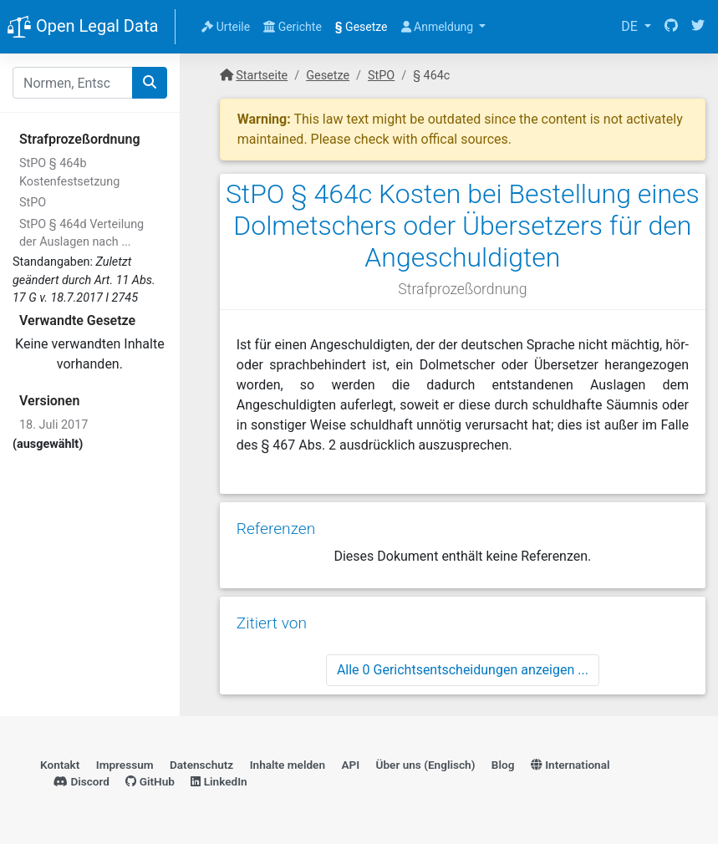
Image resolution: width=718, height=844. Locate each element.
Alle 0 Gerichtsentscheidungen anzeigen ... (462, 670)
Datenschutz (201, 764)
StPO (32, 203)
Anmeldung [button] (438, 26)
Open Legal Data (82, 27)
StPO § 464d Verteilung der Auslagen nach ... (81, 233)
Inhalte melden (287, 764)
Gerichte (292, 26)
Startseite (262, 76)
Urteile (225, 26)
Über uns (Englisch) (426, 764)
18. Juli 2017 (53, 425)
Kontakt (59, 764)
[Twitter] (698, 26)
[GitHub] (671, 26)
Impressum (125, 764)
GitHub (150, 781)
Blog (503, 764)
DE (631, 26)
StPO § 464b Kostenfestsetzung (69, 172)
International (570, 764)
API (350, 764)
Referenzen (276, 528)
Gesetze (361, 26)
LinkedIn (219, 781)
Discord (81, 781)
